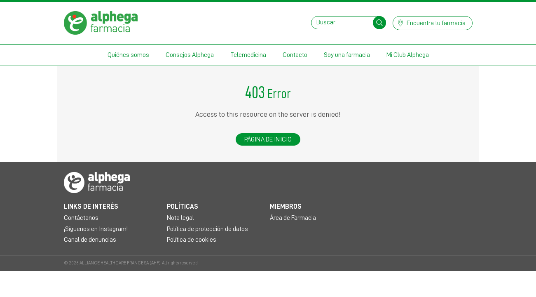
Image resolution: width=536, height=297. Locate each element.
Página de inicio (268, 139)
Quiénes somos (128, 55)
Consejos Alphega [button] (190, 55)
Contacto (295, 55)
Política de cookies (191, 239)
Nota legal (180, 217)
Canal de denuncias (90, 239)
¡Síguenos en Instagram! (96, 229)
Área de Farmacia (293, 217)
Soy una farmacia (347, 55)
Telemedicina (248, 55)
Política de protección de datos (207, 229)
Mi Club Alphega (407, 55)
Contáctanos (81, 217)
